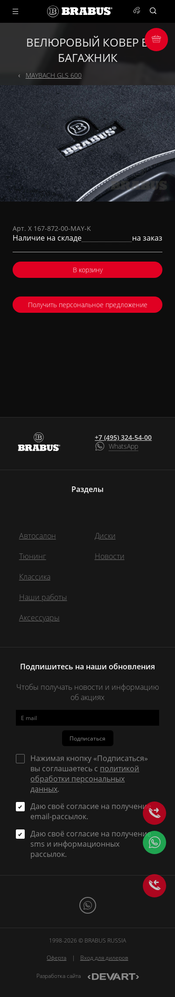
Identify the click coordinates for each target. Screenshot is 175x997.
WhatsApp (123, 446)
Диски (105, 536)
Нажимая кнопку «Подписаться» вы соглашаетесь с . (89, 773)
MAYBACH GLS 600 (54, 75)
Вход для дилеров (104, 958)
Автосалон (37, 536)
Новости (110, 556)
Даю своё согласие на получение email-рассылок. (90, 811)
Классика (34, 577)
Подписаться (87, 738)
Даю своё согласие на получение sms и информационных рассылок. (90, 844)
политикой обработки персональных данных (84, 778)
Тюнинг (32, 556)
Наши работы (43, 597)
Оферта (56, 958)
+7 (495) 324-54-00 (123, 437)
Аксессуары (39, 618)
